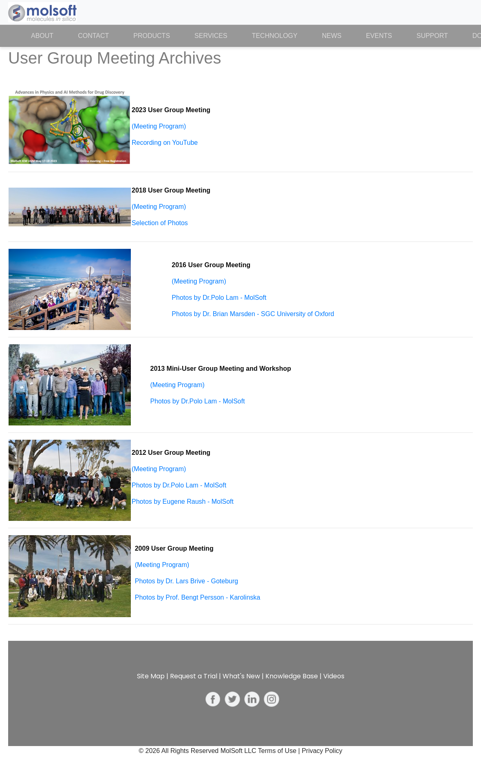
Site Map (151, 676)
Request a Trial (193, 676)
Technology (275, 35)
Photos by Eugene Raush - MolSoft (183, 501)
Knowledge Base (291, 676)
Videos (333, 676)
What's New (241, 676)
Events (379, 35)
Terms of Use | (280, 750)
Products (151, 35)
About (48, 35)
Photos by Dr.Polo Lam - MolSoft (219, 297)
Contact (93, 35)
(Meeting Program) (159, 126)
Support (432, 35)
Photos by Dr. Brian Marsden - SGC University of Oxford (253, 313)
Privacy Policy (322, 750)
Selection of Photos (160, 222)
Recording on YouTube (165, 142)
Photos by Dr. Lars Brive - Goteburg (186, 581)
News (332, 35)
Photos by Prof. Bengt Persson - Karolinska (197, 597)
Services (210, 35)
